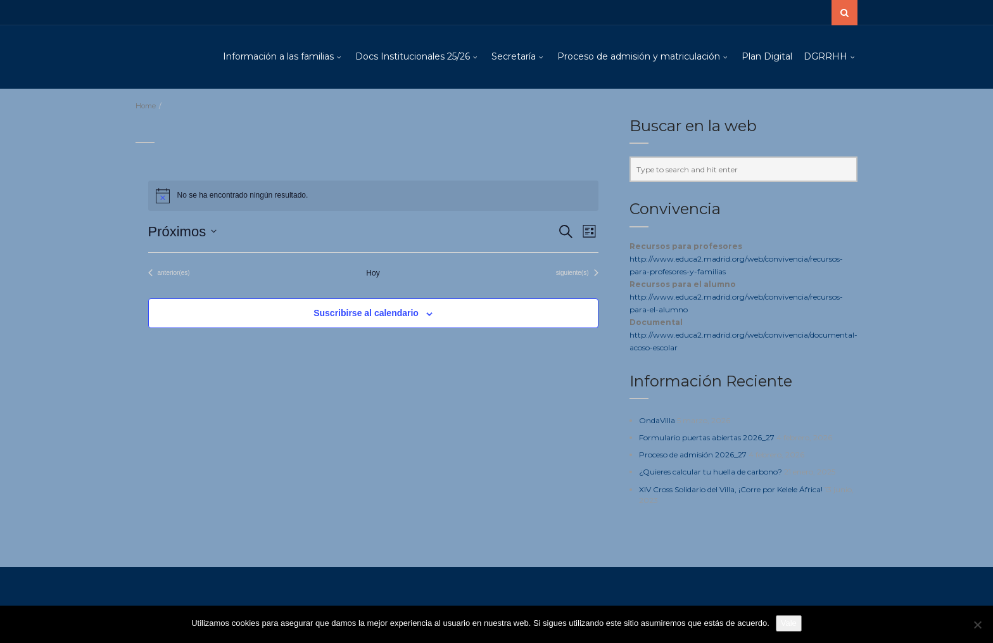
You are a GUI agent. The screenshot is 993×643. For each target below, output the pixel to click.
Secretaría (513, 56)
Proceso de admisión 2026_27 (693, 454)
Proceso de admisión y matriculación (638, 56)
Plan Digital (767, 56)
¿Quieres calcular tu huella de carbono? (710, 471)
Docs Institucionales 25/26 (412, 56)
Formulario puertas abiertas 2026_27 (707, 437)
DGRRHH (825, 56)
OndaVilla (657, 420)
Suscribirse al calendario (366, 313)
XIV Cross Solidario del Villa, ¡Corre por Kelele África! (731, 489)
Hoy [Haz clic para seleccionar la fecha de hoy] (372, 273)
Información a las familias (278, 56)
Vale (789, 623)
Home (146, 105)
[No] (977, 624)
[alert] (373, 196)
